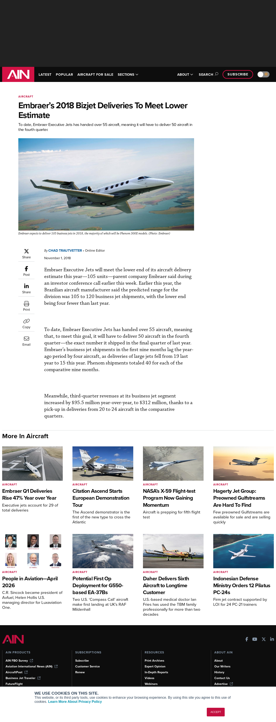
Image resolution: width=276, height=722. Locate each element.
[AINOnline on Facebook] (246, 639)
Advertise (223, 684)
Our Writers (222, 666)
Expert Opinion (155, 666)
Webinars (151, 684)
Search (208, 74)
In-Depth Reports (156, 672)
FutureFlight (14, 684)
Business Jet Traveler (23, 678)
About (218, 660)
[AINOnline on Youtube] (254, 639)
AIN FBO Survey (19, 660)
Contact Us (222, 678)
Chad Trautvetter (65, 250)
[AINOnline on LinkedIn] (272, 639)
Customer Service (87, 666)
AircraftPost (17, 672)
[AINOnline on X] (264, 639)
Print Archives (154, 660)
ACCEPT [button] (215, 712)
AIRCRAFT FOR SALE (95, 74)
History (219, 672)
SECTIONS (128, 74)
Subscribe (237, 74)
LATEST (45, 74)
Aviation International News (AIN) (32, 666)
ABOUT (185, 74)
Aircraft (25, 96)
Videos (149, 678)
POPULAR (64, 74)
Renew (80, 672)
